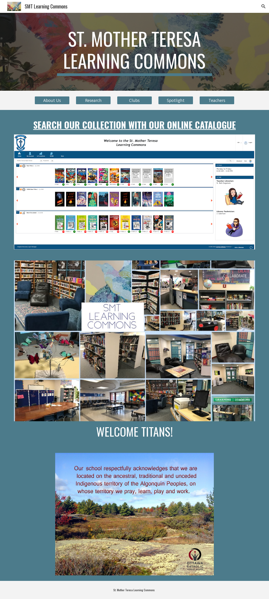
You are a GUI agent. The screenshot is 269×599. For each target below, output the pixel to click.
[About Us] (52, 100)
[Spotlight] (175, 100)
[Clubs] (134, 100)
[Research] (93, 100)
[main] (134, 52)
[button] (263, 6)
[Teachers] (217, 100)
